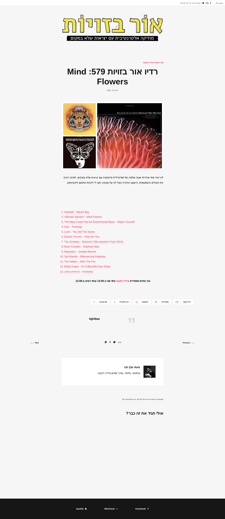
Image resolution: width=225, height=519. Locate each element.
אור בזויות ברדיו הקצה (153, 62)
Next (35, 343)
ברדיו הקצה (122, 281)
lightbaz (94, 318)
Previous (188, 343)
